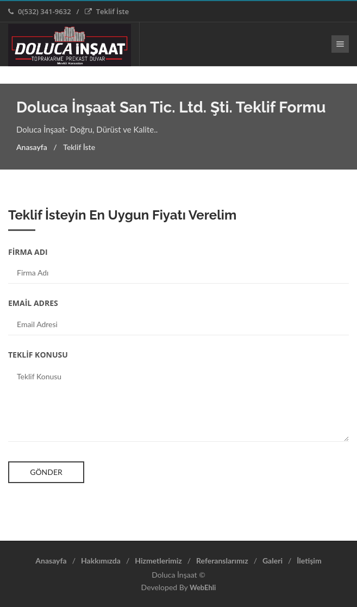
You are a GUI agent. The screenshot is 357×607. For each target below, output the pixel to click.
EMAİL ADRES (33, 303)
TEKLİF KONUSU (38, 354)
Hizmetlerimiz (158, 560)
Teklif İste (107, 11)
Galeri (272, 560)
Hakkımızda (101, 560)
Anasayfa (31, 147)
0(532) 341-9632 (39, 11)
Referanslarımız (222, 560)
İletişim (309, 560)
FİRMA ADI (28, 252)
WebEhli (203, 587)
